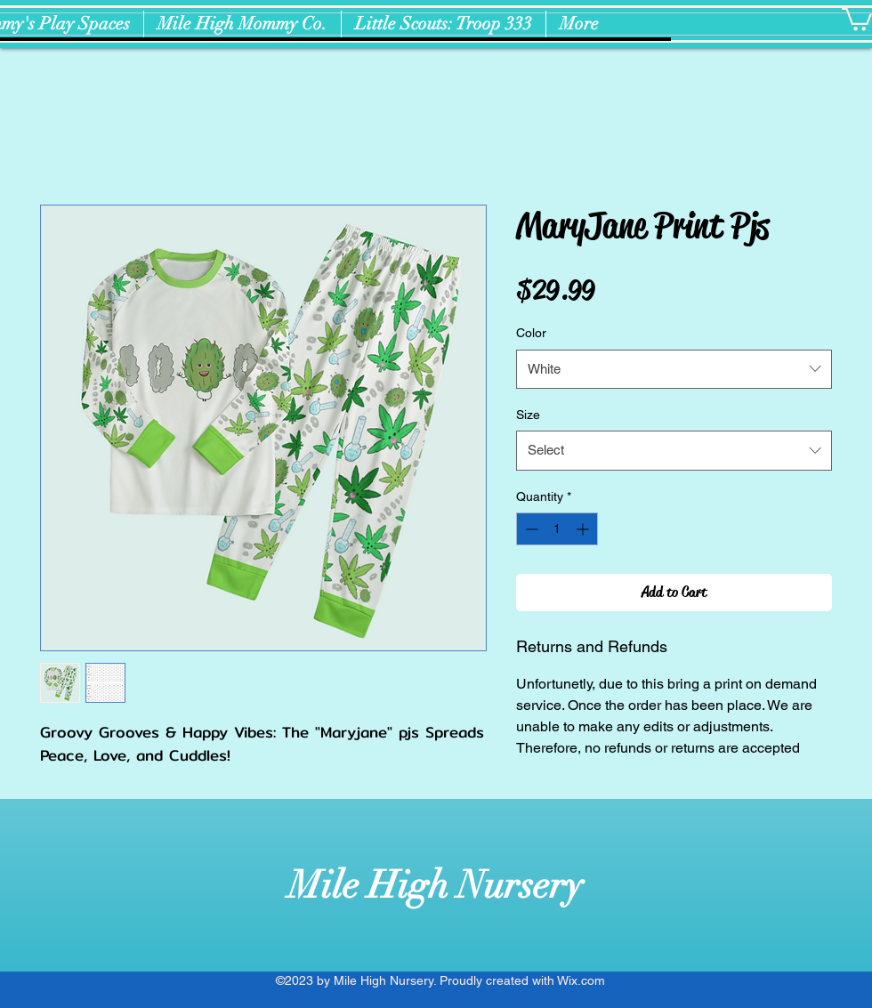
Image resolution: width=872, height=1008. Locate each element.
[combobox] (674, 369)
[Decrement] (530, 528)
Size (528, 414)
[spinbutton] (557, 528)
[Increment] (584, 528)
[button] (857, 18)
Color (531, 333)
